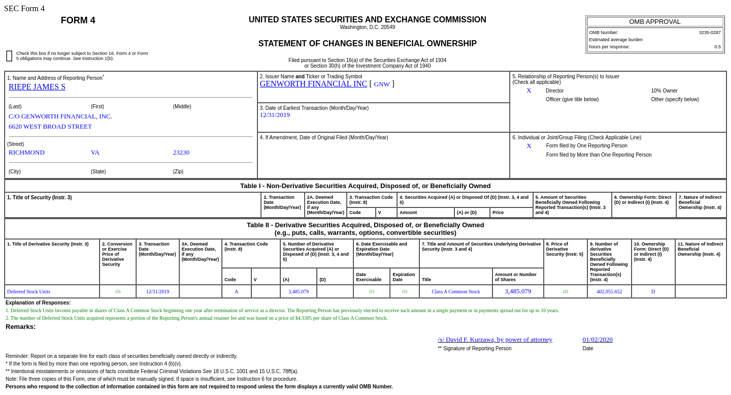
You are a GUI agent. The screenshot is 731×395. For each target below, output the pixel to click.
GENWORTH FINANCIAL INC (314, 83)
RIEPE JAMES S (37, 86)
